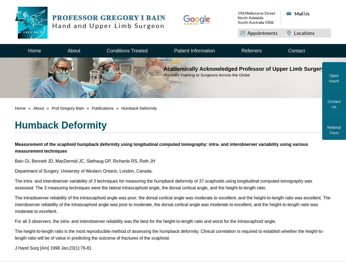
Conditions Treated (127, 50)
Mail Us (302, 13)
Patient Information (194, 50)
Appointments (262, 33)
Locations (304, 33)
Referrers (251, 50)
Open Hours (334, 78)
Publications (103, 108)
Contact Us (334, 104)
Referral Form (334, 130)
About (74, 50)
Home (34, 50)
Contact (296, 50)
